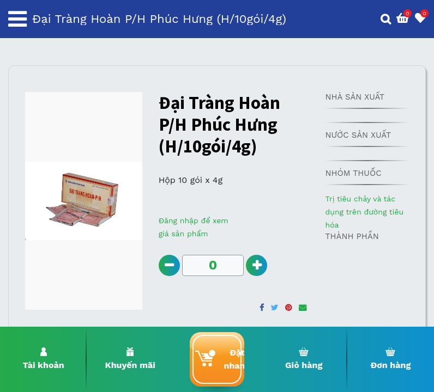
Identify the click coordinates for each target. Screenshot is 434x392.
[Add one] (256, 265)
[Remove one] (169, 265)
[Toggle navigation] (17, 19)
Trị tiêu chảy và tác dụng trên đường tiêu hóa (364, 211)
